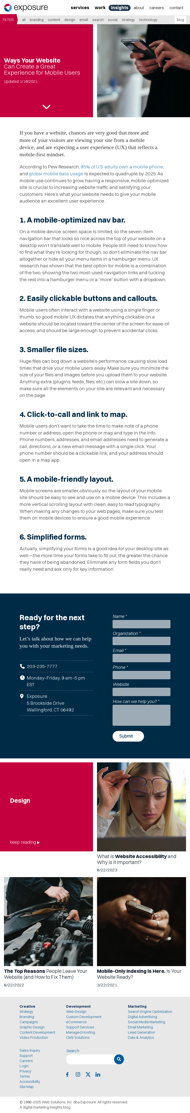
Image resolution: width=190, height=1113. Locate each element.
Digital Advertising (142, 1017)
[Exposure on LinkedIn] (97, 1074)
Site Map (27, 1087)
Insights (119, 7)
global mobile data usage (56, 174)
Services (80, 7)
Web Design (76, 1011)
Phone (120, 667)
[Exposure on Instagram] (78, 1074)
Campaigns (29, 1022)
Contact (176, 7)
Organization (126, 633)
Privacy (25, 1071)
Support (26, 1055)
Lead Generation (141, 1032)
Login (24, 1066)
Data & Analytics (141, 1037)
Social (113, 20)
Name (120, 616)
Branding (37, 20)
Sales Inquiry (30, 1050)
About (139, 7)
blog (180, 20)
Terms (25, 1076)
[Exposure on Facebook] (68, 1074)
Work (100, 7)
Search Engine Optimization (150, 1011)
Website (121, 684)
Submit (126, 736)
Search (98, 20)
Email (83, 20)
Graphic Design (32, 1027)
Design (69, 20)
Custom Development (83, 1017)
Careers (156, 7)
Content (54, 20)
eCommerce (76, 1022)
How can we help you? (136, 701)
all (23, 20)
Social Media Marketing (146, 1022)
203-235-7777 (42, 666)
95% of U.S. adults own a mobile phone (122, 167)
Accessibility (30, 1081)
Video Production (34, 1037)
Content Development (37, 1032)
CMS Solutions (78, 1037)
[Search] (119, 1059)
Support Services (80, 1027)
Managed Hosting (80, 1032)
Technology (148, 20)
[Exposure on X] (88, 1074)
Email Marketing (140, 1027)
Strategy (128, 20)
